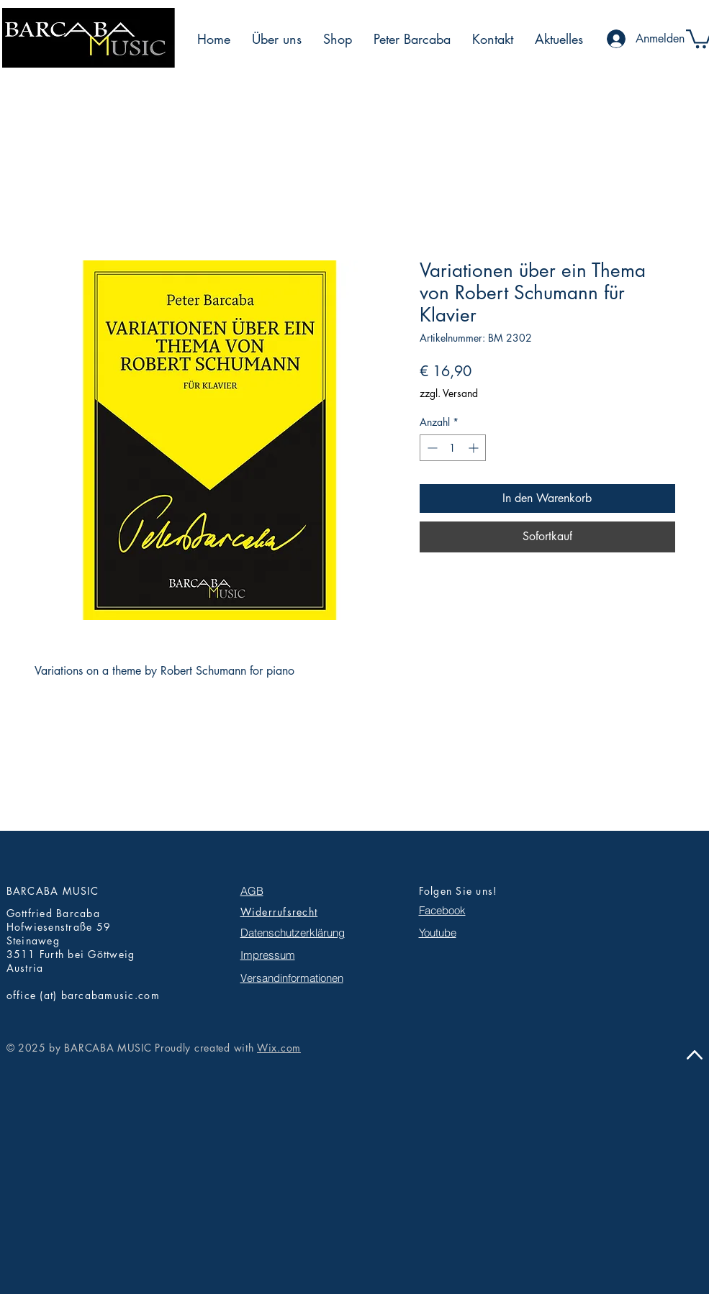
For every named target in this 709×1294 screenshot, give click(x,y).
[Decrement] (431, 447)
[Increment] (475, 447)
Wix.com (279, 1047)
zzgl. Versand (449, 393)
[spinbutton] (453, 447)
